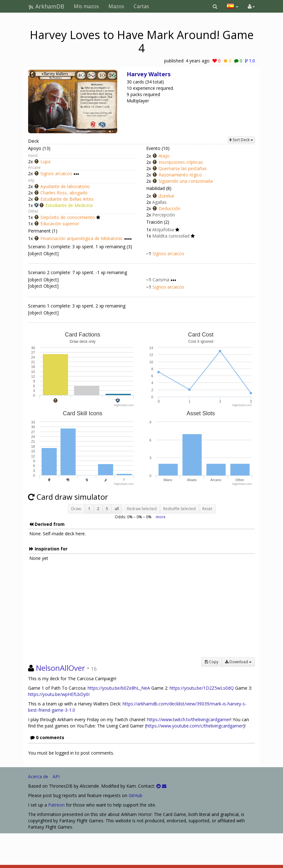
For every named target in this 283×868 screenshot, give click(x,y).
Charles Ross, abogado (64, 193)
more (160, 516)
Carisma (161, 280)
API (56, 776)
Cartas (141, 6)
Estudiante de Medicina (69, 205)
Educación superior (59, 224)
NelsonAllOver (60, 668)
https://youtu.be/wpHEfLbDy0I (59, 694)
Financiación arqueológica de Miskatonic (81, 238)
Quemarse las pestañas (183, 168)
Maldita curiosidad (170, 236)
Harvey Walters (148, 74)
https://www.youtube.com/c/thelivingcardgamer (194, 726)
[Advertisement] (141, 613)
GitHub (135, 795)
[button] (215, 6)
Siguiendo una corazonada (186, 181)
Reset (207, 508)
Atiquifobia (163, 230)
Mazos (116, 6)
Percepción (163, 215)
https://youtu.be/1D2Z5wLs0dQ (202, 688)
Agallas (159, 202)
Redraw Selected (142, 508)
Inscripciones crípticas (181, 162)
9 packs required (143, 94)
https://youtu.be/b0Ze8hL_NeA (119, 688)
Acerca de (38, 776)
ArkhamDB (46, 6)
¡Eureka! (166, 196)
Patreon (56, 805)
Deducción (169, 208)
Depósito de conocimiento (67, 217)
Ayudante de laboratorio (65, 186)
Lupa (45, 161)
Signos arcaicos (56, 174)
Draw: (76, 508)
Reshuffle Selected (179, 508)
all (117, 508)
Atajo (164, 156)
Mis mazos (86, 6)
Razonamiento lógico (180, 175)
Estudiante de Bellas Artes (67, 199)
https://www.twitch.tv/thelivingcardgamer (188, 719)
